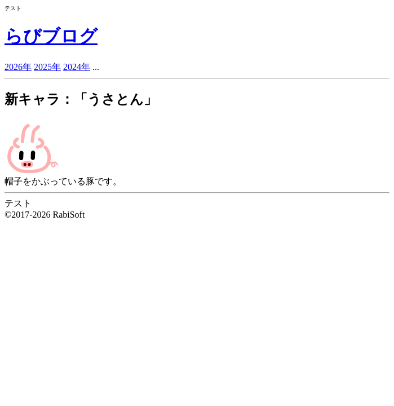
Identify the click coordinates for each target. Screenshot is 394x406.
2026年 (18, 67)
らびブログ (51, 36)
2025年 (47, 67)
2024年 (76, 67)
